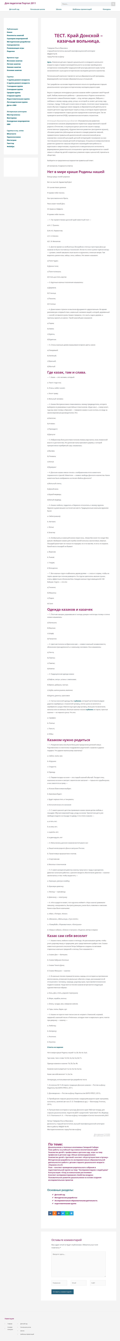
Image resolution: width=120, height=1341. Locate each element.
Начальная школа (37, 9)
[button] (50, 1213)
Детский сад (14, 9)
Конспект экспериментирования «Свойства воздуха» (70, 1175)
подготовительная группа (65, 1203)
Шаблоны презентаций (82, 9)
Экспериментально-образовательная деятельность (76, 1201)
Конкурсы (107, 9)
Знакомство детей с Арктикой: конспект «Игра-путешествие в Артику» (78, 1157)
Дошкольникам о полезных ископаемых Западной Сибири (73, 1147)
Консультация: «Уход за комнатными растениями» (70, 1172)
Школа (59, 9)
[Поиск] (113, 4)
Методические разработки (66, 1198)
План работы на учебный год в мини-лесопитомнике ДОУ (73, 1150)
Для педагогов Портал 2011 (20, 3)
